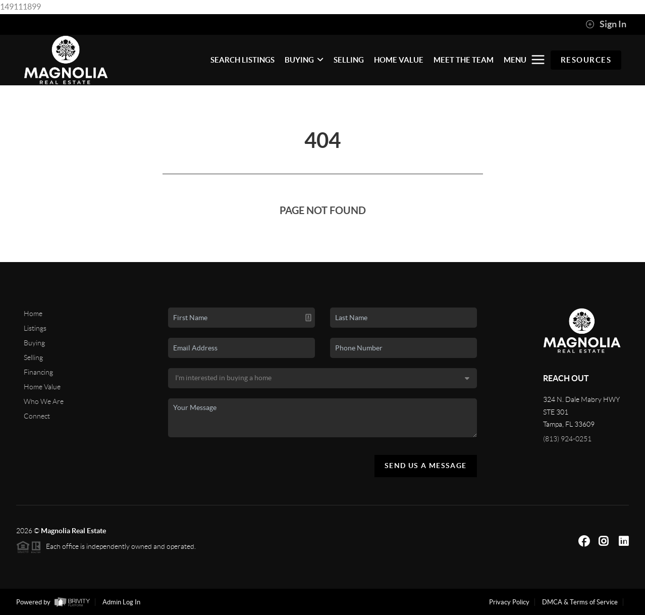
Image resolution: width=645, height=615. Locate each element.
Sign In (605, 24)
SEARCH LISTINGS (242, 60)
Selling (33, 357)
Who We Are (44, 401)
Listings (35, 328)
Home (33, 314)
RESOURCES (586, 60)
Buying (34, 343)
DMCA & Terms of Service (580, 602)
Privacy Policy (509, 602)
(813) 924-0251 (567, 439)
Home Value (42, 387)
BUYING (304, 60)
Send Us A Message (426, 466)
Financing (38, 372)
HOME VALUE (398, 60)
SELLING (349, 60)
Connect (37, 416)
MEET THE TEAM (464, 60)
